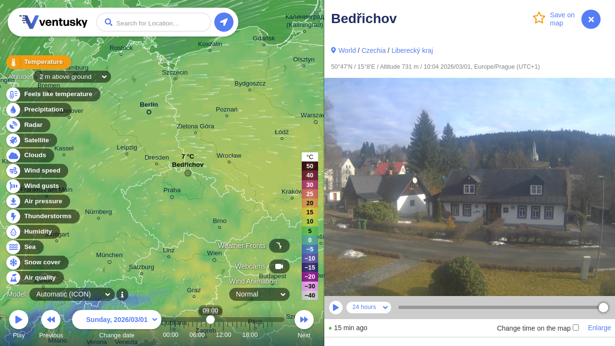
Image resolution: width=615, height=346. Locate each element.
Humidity (32, 232)
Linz (169, 252)
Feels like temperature (52, 94)
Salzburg (141, 268)
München (109, 256)
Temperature (38, 62)
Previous (51, 325)
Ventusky (51, 22)
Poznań (227, 111)
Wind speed (37, 171)
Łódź (282, 133)
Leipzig (127, 149)
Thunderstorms (42, 216)
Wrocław (229, 157)
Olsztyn (304, 61)
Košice (321, 238)
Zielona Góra (195, 128)
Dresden (157, 159)
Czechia (373, 50)
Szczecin (175, 74)
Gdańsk (264, 40)
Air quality (34, 278)
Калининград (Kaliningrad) (304, 22)
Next (304, 325)
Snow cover (37, 263)
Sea (24, 247)
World (347, 50)
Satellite (31, 141)
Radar (28, 125)
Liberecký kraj (412, 50)
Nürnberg (98, 213)
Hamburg (75, 69)
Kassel (64, 150)
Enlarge (599, 328)
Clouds (29, 155)
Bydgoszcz (250, 85)
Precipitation (38, 110)
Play (18, 325)
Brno (219, 222)
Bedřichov (188, 167)
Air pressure (37, 202)
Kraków (292, 193)
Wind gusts (36, 186)
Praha (172, 191)
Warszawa (316, 116)
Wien (214, 254)
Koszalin (210, 45)
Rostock (121, 49)
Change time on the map (537, 328)
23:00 (272, 334)
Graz (194, 291)
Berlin (149, 106)
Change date (116, 325)
